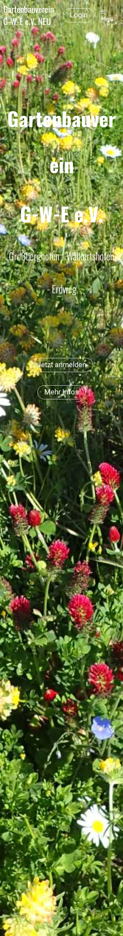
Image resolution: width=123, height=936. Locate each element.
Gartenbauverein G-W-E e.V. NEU (28, 15)
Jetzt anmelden (61, 365)
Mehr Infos (61, 392)
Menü (107, 15)
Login (79, 15)
